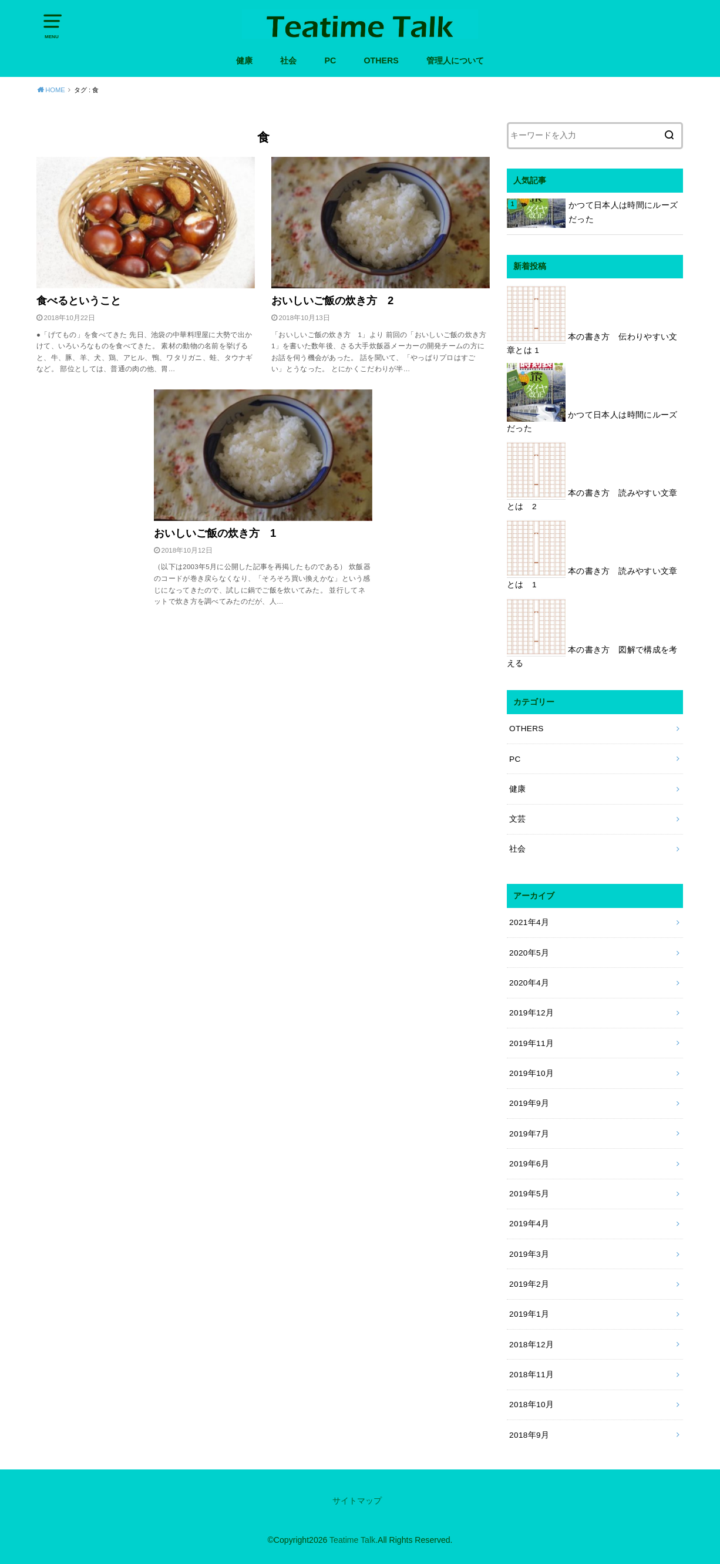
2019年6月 (529, 1163)
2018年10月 (531, 1404)
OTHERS (381, 60)
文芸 (517, 819)
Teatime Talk (352, 1540)
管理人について (455, 60)
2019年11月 (531, 1043)
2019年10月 (531, 1073)
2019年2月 (529, 1284)
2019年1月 (529, 1314)
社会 (288, 60)
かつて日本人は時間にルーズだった (623, 212)
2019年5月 (529, 1193)
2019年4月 (529, 1223)
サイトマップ (357, 1500)
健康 (244, 60)
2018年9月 (529, 1435)
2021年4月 (529, 922)
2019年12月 (531, 1012)
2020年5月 (529, 953)
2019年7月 (529, 1133)
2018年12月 (531, 1344)
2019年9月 (529, 1103)
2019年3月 (529, 1254)
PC (330, 60)
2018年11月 (531, 1374)
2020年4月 (529, 982)
